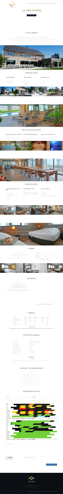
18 (32, 407)
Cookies (50, 491)
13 (32, 410)
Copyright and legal (44, 491)
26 (46, 406)
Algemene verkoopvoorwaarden (32, 491)
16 (32, 404)
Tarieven (44, 3)
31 (53, 421)
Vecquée (39, 3)
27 (45, 404)
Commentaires (8, 443)
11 (24, 407)
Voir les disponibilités (31, 15)
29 (47, 404)
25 (40, 407)
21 (38, 404)
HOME (28, 3)
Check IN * (8, 400)
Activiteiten (49, 3)
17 (33, 404)
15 (31, 404)
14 (30, 404)
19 (39, 410)
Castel (35, 3)
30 (46, 407)
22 (39, 404)
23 (40, 404)
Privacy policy (54, 491)
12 (31, 410)
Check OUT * (34, 400)
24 (41, 404)
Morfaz (31, 3)
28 (46, 404)
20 (37, 404)
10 (25, 404)
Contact (55, 3)
